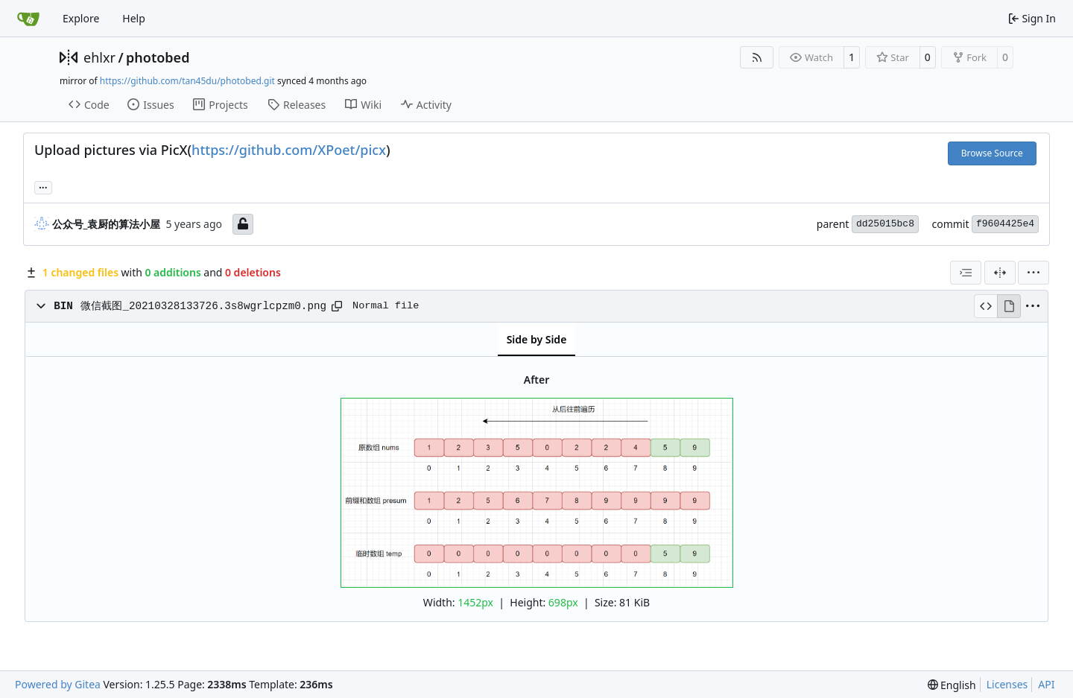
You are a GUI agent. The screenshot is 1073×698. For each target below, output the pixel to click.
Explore (81, 18)
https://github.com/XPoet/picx (289, 150)
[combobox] (965, 273)
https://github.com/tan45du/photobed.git (187, 80)
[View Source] (985, 306)
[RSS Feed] (757, 57)
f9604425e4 (1005, 223)
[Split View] (1000, 273)
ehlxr (99, 57)
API (1046, 684)
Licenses (1007, 684)
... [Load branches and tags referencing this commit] (43, 186)
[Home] (28, 18)
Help (133, 18)
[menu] (1033, 273)
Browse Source (992, 153)
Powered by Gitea (58, 684)
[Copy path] (336, 306)
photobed (157, 57)
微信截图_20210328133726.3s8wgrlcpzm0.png (203, 306)
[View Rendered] (1009, 306)
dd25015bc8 (885, 223)
